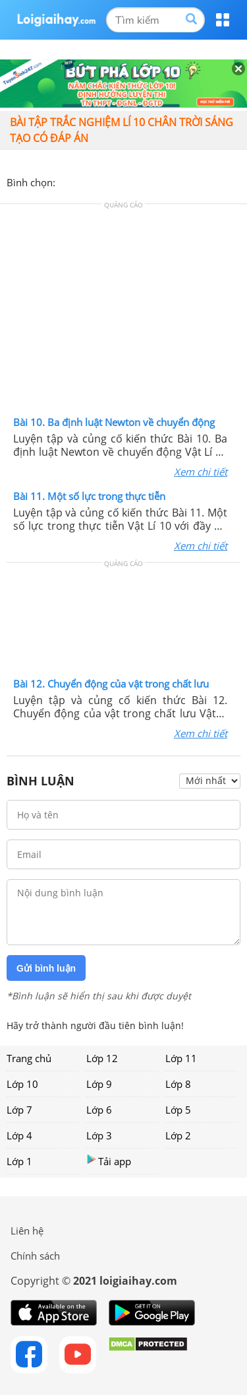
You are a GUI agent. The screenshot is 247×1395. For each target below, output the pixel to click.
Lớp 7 (19, 1109)
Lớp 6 (99, 1109)
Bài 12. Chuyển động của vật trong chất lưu (111, 683)
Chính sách (35, 1255)
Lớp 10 (22, 1084)
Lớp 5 (178, 1109)
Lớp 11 (181, 1058)
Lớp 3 (99, 1135)
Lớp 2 (178, 1135)
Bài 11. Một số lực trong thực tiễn (89, 496)
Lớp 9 (99, 1084)
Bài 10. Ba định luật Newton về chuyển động (114, 422)
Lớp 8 (178, 1084)
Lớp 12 (102, 1058)
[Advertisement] (123, 313)
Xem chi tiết (200, 471)
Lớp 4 (19, 1135)
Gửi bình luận (46, 968)
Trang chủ (29, 1058)
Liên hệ (27, 1230)
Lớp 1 (19, 1161)
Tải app (108, 1161)
